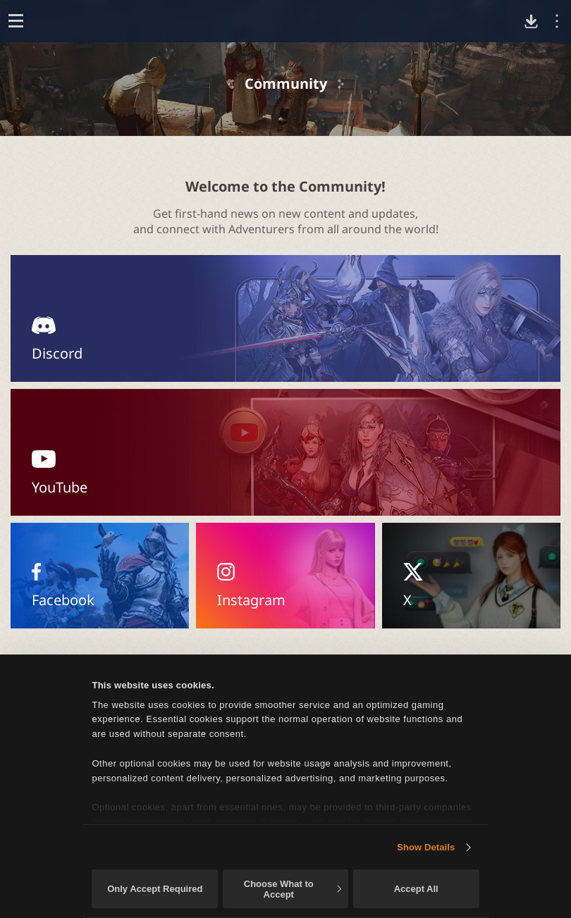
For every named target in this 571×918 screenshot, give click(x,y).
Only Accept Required (154, 888)
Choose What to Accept (292, 889)
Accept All (416, 888)
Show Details (426, 847)
